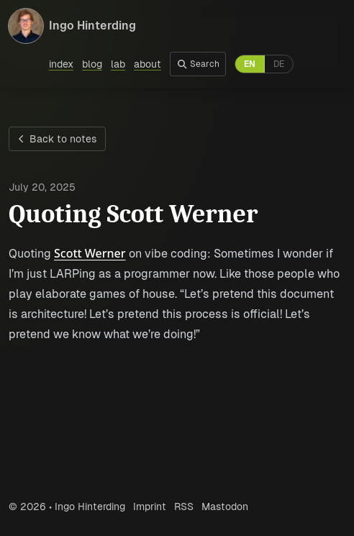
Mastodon (224, 506)
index (61, 64)
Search (197, 64)
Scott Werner (90, 253)
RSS (184, 506)
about (147, 64)
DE (278, 64)
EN (249, 64)
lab (118, 64)
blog (92, 64)
